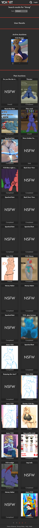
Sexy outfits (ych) (29, 433)
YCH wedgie (9, 463)
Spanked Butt (9, 138)
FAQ (27, 526)
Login (36, 2)
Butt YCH (9, 256)
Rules (30, 526)
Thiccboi (29, 79)
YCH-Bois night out (9, 168)
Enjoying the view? (9, 374)
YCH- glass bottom (29, 315)
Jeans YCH (9, 345)
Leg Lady (29, 463)
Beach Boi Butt (10, 109)
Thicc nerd (29, 109)
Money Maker (9, 286)
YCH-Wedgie (19, 38)
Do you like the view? (10, 79)
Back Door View (29, 168)
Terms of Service (11, 526)
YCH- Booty (29, 256)
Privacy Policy (21, 526)
